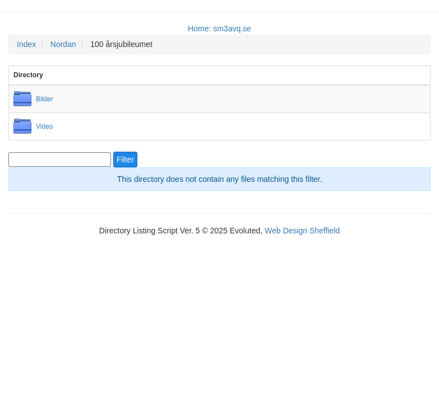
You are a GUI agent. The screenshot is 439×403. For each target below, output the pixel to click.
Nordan (63, 44)
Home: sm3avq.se (219, 28)
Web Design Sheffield (302, 230)
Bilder (44, 99)
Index (26, 44)
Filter (125, 159)
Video (44, 126)
